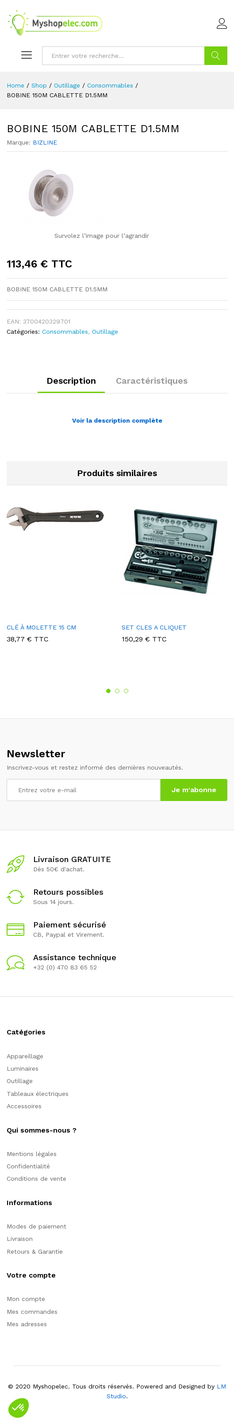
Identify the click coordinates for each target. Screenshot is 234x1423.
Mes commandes (32, 1311)
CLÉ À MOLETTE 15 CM (41, 627)
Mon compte (26, 1298)
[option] (59, 581)
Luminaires (22, 1068)
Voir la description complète (117, 420)
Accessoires (24, 1106)
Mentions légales (32, 1153)
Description (71, 380)
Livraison (20, 1238)
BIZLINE (45, 142)
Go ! (215, 55)
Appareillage (25, 1056)
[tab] (71, 384)
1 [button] (108, 691)
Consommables (65, 331)
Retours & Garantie (35, 1251)
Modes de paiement (36, 1226)
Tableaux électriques (38, 1093)
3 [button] (126, 691)
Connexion (222, 24)
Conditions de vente (36, 1178)
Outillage (105, 331)
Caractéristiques (152, 380)
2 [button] (117, 691)
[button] (18, 1408)
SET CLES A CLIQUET (154, 627)
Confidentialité (28, 1166)
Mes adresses (27, 1324)
